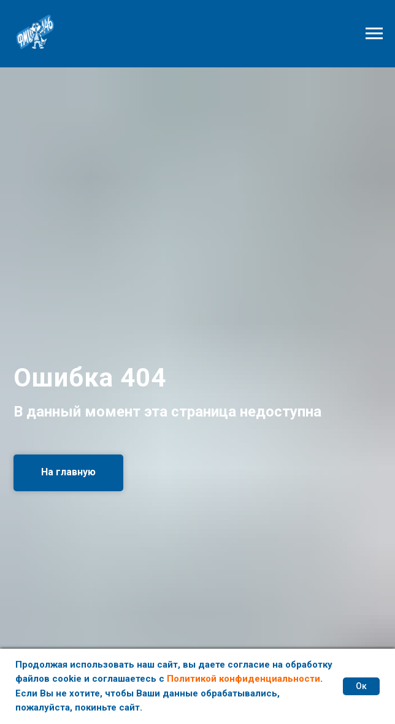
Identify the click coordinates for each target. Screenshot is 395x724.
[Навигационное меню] (374, 34)
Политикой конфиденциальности (243, 678)
